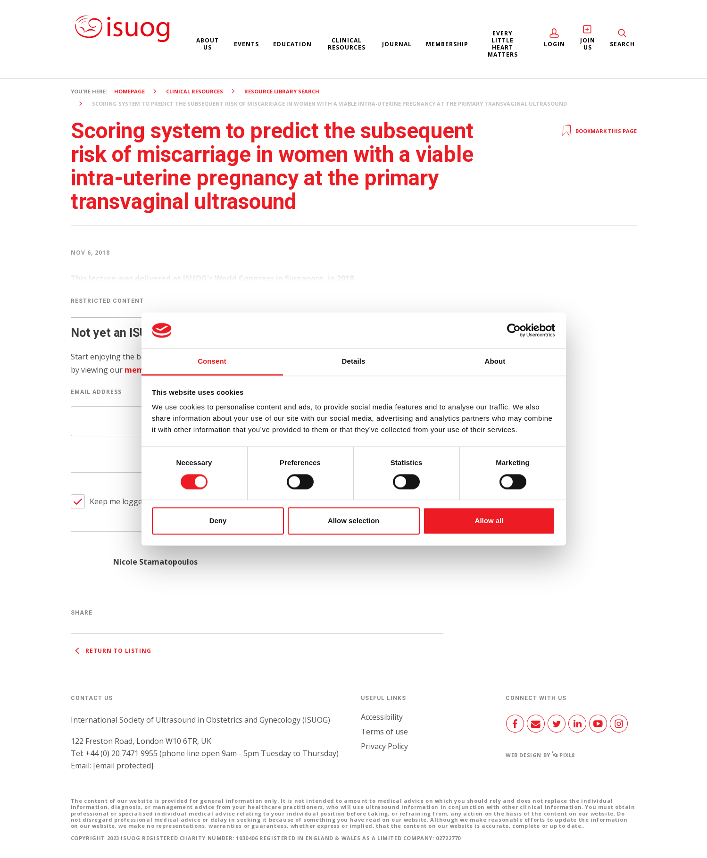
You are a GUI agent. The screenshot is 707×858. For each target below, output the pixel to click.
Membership (447, 44)
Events (246, 44)
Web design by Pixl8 (540, 754)
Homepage (129, 91)
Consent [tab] (212, 362)
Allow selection (353, 521)
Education (292, 44)
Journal (397, 44)
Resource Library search (281, 91)
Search (622, 44)
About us (207, 44)
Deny (218, 521)
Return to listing (111, 651)
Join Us (587, 44)
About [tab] (495, 362)
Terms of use (384, 731)
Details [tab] (354, 362)
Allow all (489, 521)
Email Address (96, 392)
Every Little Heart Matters (503, 44)
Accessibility (382, 717)
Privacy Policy (384, 746)
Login (554, 44)
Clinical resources (347, 44)
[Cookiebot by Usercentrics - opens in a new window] (514, 330)
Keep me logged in (122, 501)
